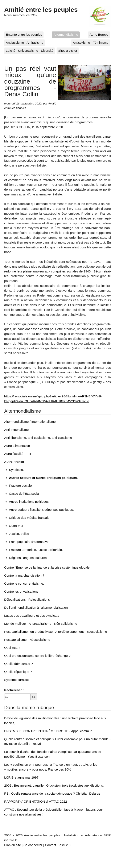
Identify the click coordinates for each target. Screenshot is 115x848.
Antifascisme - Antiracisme (24, 42)
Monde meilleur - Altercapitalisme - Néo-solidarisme (40, 623)
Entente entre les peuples (24, 34)
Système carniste (16, 679)
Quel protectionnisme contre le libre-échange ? (37, 655)
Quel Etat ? (12, 647)
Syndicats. (16, 469)
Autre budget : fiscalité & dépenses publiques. (41, 509)
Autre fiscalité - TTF (18, 453)
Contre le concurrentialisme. (24, 583)
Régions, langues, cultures (28, 557)
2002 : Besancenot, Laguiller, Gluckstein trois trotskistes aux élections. (54, 785)
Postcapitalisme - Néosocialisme (27, 639)
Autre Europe (99, 34)
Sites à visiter (67, 50)
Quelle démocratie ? (18, 663)
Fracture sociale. (21, 485)
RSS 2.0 (64, 845)
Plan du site (12, 845)
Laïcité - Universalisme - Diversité (29, 50)
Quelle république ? (18, 671)
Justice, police (19, 533)
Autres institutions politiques (29, 501)
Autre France (14, 461)
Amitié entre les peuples (41, 9)
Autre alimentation (17, 445)
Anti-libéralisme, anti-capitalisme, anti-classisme (38, 437)
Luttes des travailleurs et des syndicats (31, 615)
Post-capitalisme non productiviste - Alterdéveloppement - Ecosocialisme (55, 631)
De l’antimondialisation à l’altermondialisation (36, 607)
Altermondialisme (66, 34)
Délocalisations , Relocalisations (27, 599)
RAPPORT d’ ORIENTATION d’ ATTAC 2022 (35, 801)
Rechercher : (14, 690)
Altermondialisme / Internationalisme (30, 421)
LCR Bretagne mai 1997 (21, 777)
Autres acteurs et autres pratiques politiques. (43, 478)
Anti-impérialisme (16, 429)
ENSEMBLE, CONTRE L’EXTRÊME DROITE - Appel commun (48, 731)
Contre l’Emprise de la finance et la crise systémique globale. (47, 567)
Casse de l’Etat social (24, 493)
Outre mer (16, 525)
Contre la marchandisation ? (24, 575)
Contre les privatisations (21, 591)
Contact (50, 845)
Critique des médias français (29, 517)
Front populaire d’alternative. (29, 541)
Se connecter (33, 845)
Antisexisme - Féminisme (90, 42)
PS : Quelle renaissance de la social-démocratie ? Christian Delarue (52, 793)
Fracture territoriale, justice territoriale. (36, 549)
